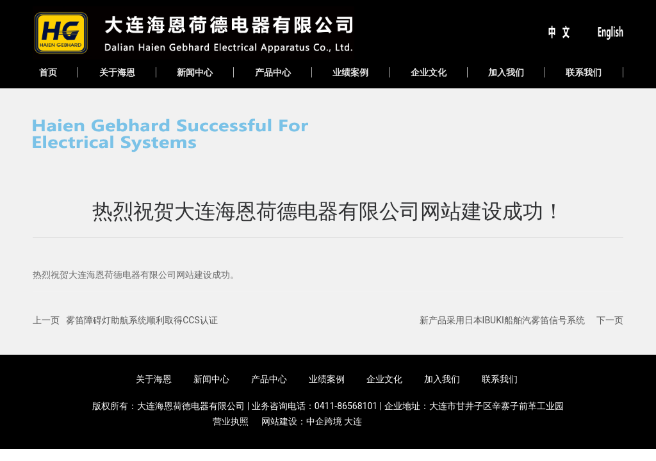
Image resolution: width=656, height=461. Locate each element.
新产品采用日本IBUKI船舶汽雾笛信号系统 (502, 320)
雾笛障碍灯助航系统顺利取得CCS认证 (142, 320)
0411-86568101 (346, 406)
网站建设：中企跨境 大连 (311, 421)
